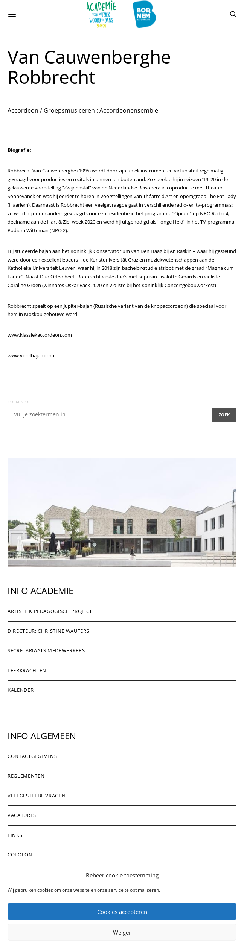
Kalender (21, 690)
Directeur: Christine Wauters (48, 631)
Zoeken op (19, 401)
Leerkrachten (27, 670)
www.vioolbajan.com (31, 355)
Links (15, 835)
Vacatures (22, 815)
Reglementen (26, 775)
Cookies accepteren (122, 911)
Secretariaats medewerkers (46, 650)
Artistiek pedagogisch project (50, 611)
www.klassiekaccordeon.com (40, 334)
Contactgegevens (32, 756)
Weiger (122, 932)
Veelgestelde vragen (37, 795)
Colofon (20, 854)
